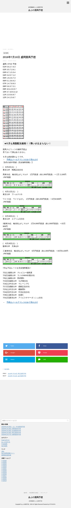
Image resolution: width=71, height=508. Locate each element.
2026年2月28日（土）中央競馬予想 (13, 427)
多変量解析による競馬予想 (35, 501)
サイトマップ (44, 492)
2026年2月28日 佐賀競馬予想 (11, 430)
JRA (2, 451)
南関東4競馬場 (6, 455)
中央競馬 (4, 444)
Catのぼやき (5, 440)
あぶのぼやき (5, 442)
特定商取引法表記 (33, 492)
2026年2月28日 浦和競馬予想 (11, 428)
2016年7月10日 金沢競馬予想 (17, 376)
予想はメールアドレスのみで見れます (22, 160)
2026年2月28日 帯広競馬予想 (11, 432)
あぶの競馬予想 (35, 10)
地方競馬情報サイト (8, 453)
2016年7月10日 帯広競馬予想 (17, 373)
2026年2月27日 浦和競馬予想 (11, 434)
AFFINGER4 (52, 504)
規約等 (25, 492)
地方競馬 (6, 369)
